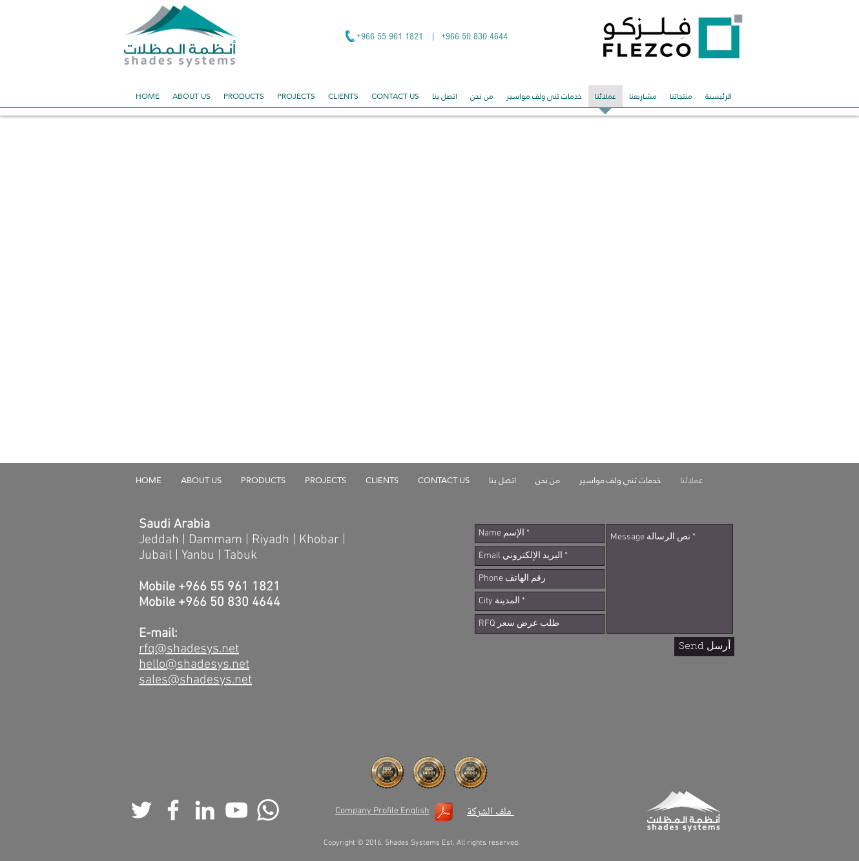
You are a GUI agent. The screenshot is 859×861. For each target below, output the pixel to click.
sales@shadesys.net (195, 680)
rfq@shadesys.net (189, 649)
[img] (171, 179)
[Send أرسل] (704, 646)
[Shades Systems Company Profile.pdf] (444, 813)
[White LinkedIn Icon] (204, 810)
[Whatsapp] (268, 810)
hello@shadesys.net (194, 664)
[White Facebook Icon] (173, 810)
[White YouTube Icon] (236, 810)
